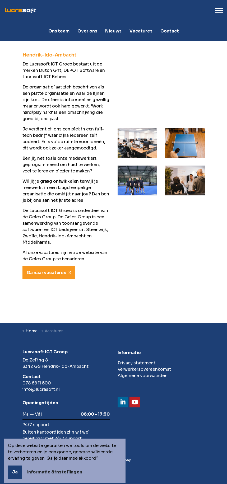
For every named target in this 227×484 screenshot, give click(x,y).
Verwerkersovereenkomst (144, 369)
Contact (169, 31)
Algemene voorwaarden (143, 375)
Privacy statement (136, 363)
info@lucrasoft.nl (41, 389)
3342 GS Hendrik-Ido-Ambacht (55, 366)
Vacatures (140, 31)
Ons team (59, 31)
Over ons (87, 31)
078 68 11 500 (36, 383)
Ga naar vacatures (49, 272)
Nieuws (113, 31)
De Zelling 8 (35, 360)
